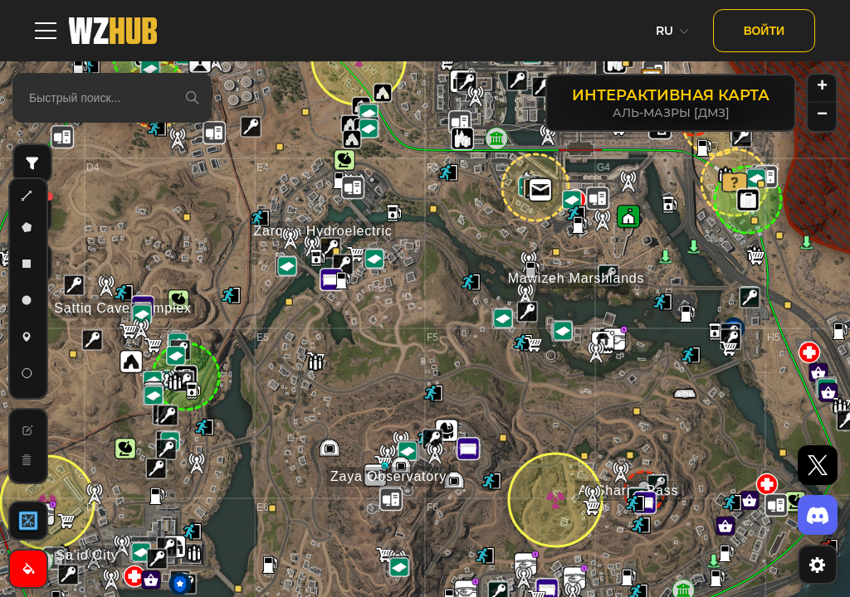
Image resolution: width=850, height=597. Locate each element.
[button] (741, 137)
